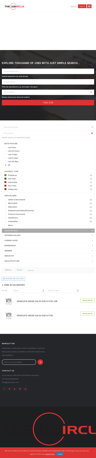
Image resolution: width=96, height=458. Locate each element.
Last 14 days (13, 158)
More (10, 225)
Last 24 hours (14, 151)
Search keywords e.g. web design (15, 76)
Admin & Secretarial (50, 200)
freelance (9, 270)
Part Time (50, 186)
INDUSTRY (9, 256)
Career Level (11, 240)
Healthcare (50, 218)
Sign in (82, 6)
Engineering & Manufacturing (50, 211)
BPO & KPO (50, 203)
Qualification (11, 261)
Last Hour (12, 147)
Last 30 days (13, 161)
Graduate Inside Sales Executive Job (37, 301)
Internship (50, 182)
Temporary (50, 189)
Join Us (73, 6)
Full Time (50, 179)
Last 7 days (12, 154)
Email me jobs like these (15, 279)
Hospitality (50, 221)
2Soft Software (68, 450)
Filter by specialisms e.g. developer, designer (20, 87)
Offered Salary (12, 235)
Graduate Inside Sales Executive (35, 316)
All (9, 165)
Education (50, 207)
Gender (8, 251)
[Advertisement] (48, 31)
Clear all (30, 270)
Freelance (50, 175)
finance (20, 270)
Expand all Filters (48, 231)
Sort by (4, 290)
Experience (10, 246)
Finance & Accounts (50, 214)
